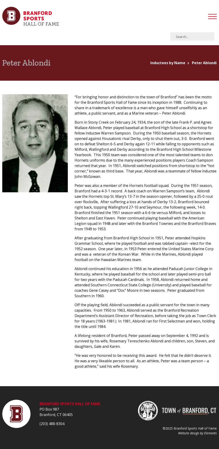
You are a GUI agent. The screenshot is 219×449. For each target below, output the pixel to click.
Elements (210, 433)
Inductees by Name (167, 62)
